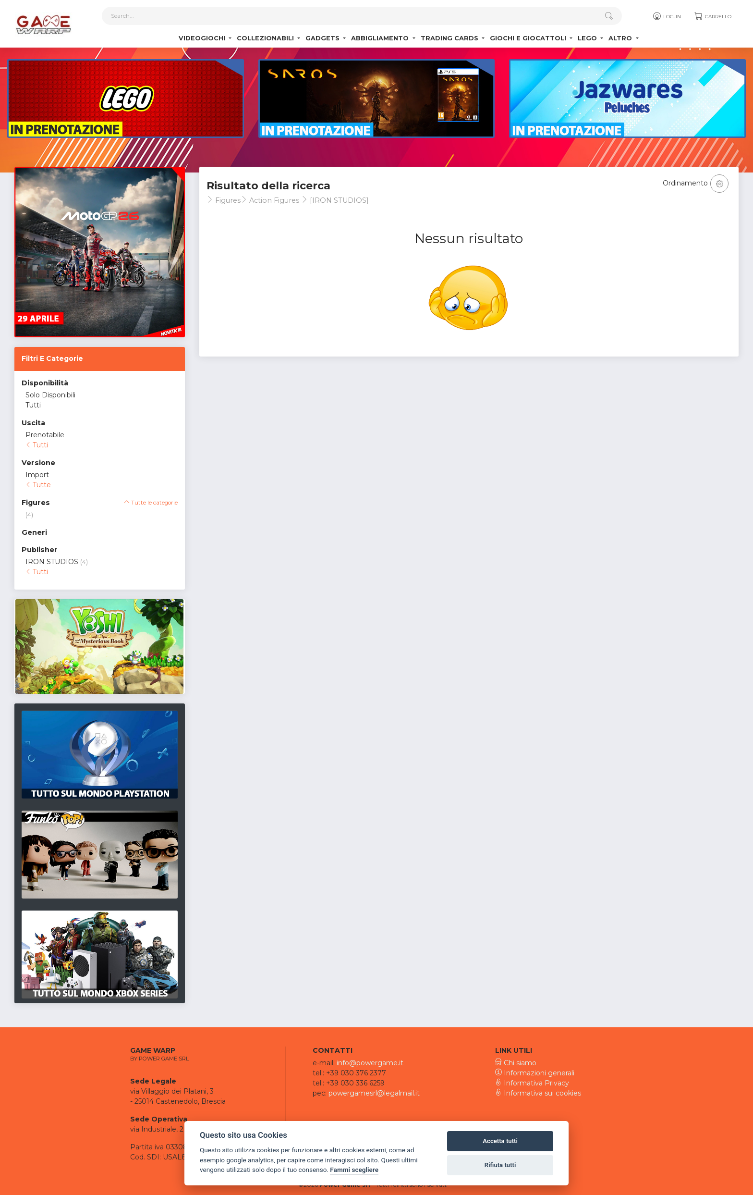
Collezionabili (266, 38)
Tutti (33, 405)
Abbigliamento (381, 38)
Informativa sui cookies (538, 1093)
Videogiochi (203, 38)
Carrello (712, 17)
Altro (621, 38)
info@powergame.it (370, 1063)
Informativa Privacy (532, 1083)
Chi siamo (515, 1063)
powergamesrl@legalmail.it (374, 1093)
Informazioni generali (534, 1073)
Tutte (38, 484)
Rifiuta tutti (500, 1165)
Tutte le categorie (151, 502)
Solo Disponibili (50, 395)
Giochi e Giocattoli (529, 38)
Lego (588, 38)
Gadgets (323, 38)
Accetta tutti (500, 1141)
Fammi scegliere (354, 1169)
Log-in (666, 17)
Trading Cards (450, 38)
